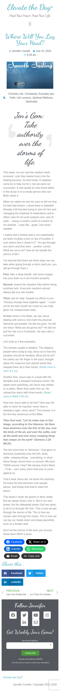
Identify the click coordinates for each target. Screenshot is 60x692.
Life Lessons (24, 97)
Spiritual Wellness (42, 97)
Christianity (31, 93)
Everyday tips (46, 93)
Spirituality (31, 101)
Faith (12, 97)
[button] (30, 24)
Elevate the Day (30, 7)
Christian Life (15, 93)
